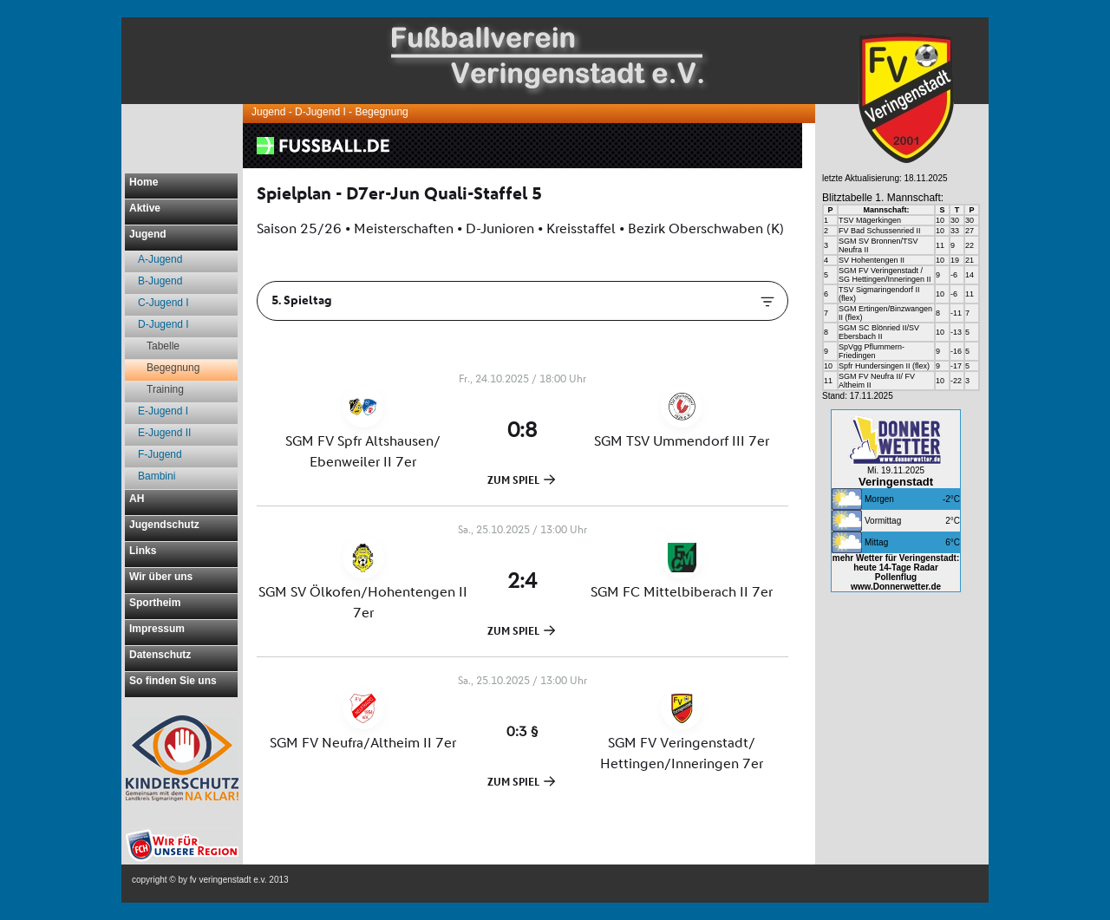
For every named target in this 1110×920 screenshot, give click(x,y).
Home (143, 182)
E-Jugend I (163, 411)
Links (142, 551)
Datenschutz (160, 655)
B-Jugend (160, 281)
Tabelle (163, 346)
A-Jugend (160, 259)
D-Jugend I (163, 324)
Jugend (147, 234)
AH (136, 499)
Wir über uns (161, 577)
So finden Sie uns (173, 681)
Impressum (157, 629)
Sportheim (154, 603)
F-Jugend (160, 454)
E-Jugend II (164, 433)
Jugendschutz (164, 525)
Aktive (144, 208)
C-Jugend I (163, 303)
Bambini (156, 476)
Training (165, 389)
